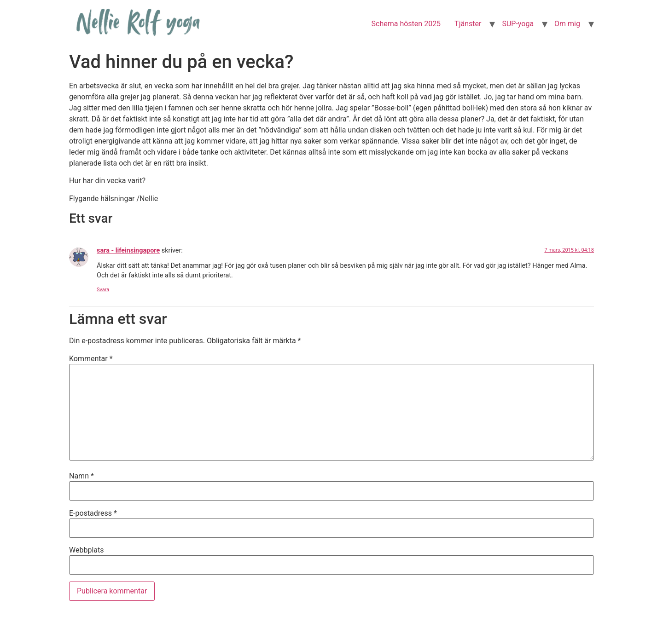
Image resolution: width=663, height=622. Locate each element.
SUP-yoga (518, 23)
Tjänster (467, 23)
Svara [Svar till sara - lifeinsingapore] (103, 290)
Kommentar (91, 359)
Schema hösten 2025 (406, 23)
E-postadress (93, 513)
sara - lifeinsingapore (128, 250)
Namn (81, 476)
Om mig (567, 23)
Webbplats (86, 550)
